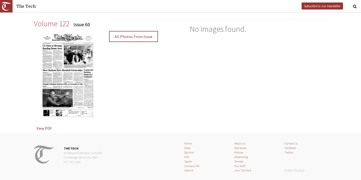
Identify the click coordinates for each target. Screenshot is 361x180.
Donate (238, 161)
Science (188, 170)
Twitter (289, 152)
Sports (188, 161)
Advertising (241, 157)
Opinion (189, 152)
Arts (186, 157)
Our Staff (239, 166)
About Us (239, 143)
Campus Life (191, 166)
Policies (238, 152)
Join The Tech (242, 170)
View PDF (44, 128)
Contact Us (291, 143)
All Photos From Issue (133, 36)
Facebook (290, 148)
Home (188, 143)
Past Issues (240, 148)
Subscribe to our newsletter (322, 6)
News (187, 148)
